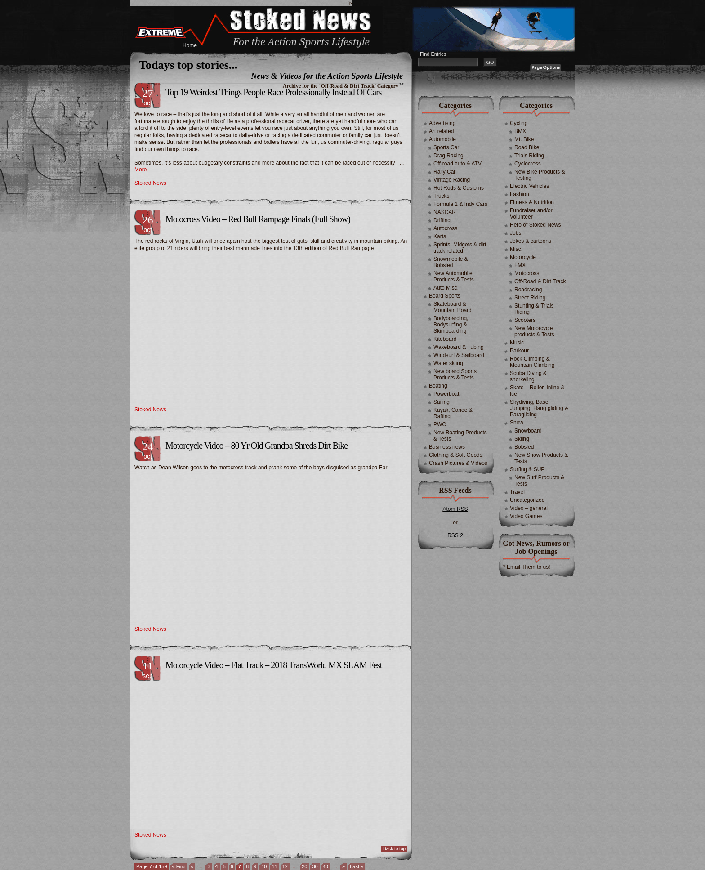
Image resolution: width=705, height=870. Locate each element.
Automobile (442, 139)
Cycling (518, 123)
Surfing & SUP (527, 469)
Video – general (529, 508)
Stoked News (150, 183)
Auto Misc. (446, 288)
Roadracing (528, 289)
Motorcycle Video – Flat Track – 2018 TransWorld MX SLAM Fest (273, 665)
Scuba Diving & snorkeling (528, 376)
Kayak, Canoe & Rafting (453, 413)
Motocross (526, 273)
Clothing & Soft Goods (455, 455)
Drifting (442, 220)
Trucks (441, 196)
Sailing (441, 402)
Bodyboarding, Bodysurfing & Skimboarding (450, 324)
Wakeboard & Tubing (458, 347)
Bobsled (524, 447)
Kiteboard (444, 339)
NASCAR (444, 212)
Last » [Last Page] (356, 866)
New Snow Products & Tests (541, 458)
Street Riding (529, 297)
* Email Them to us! (526, 567)
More (140, 169)
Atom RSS (455, 509)
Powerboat (446, 394)
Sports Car (446, 147)
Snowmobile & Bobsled (450, 262)
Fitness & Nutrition (532, 202)
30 (314, 866)
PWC (439, 424)
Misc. (516, 249)
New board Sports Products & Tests (455, 374)
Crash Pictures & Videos (458, 463)
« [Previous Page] (192, 866)
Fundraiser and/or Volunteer (531, 213)
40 (325, 866)
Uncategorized (527, 500)
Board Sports (444, 296)
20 (304, 866)
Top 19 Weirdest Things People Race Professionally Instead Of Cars (273, 92)
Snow (516, 422)
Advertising (442, 123)
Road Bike (526, 147)
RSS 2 (455, 535)
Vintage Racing (451, 180)
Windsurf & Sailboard (458, 355)
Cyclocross (527, 164)
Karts (439, 236)
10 (264, 866)
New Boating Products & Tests (460, 435)
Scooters (524, 320)
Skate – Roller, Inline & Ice (537, 390)
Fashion (519, 194)
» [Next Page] (343, 866)
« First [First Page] (179, 866)
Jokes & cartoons (530, 241)
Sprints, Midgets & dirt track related (459, 247)
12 (285, 866)
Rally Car (444, 172)
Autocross (445, 228)
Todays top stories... (188, 64)
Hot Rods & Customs (458, 188)
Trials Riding (529, 155)
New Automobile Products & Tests (453, 276)
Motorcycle (523, 257)
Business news (447, 447)
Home (190, 45)
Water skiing (448, 363)
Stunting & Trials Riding (533, 309)
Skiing (521, 439)
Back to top (394, 848)
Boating (438, 386)
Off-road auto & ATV (457, 164)
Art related (441, 131)
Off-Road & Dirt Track (540, 281)
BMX (520, 131)
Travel (517, 492)
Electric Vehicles (529, 186)
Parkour (519, 351)
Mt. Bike (524, 139)
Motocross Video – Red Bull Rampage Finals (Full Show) (257, 219)
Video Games (526, 516)
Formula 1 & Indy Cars (460, 204)
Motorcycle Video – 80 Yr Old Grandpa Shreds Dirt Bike (256, 446)
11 (274, 866)
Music (517, 342)
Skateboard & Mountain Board (452, 307)
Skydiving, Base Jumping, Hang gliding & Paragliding (539, 408)
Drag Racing (448, 155)
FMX (520, 265)
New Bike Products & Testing (539, 175)
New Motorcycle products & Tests (534, 331)
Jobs (515, 233)
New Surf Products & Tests (539, 480)
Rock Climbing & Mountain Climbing (532, 362)
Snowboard (528, 431)
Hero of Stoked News (535, 225)
